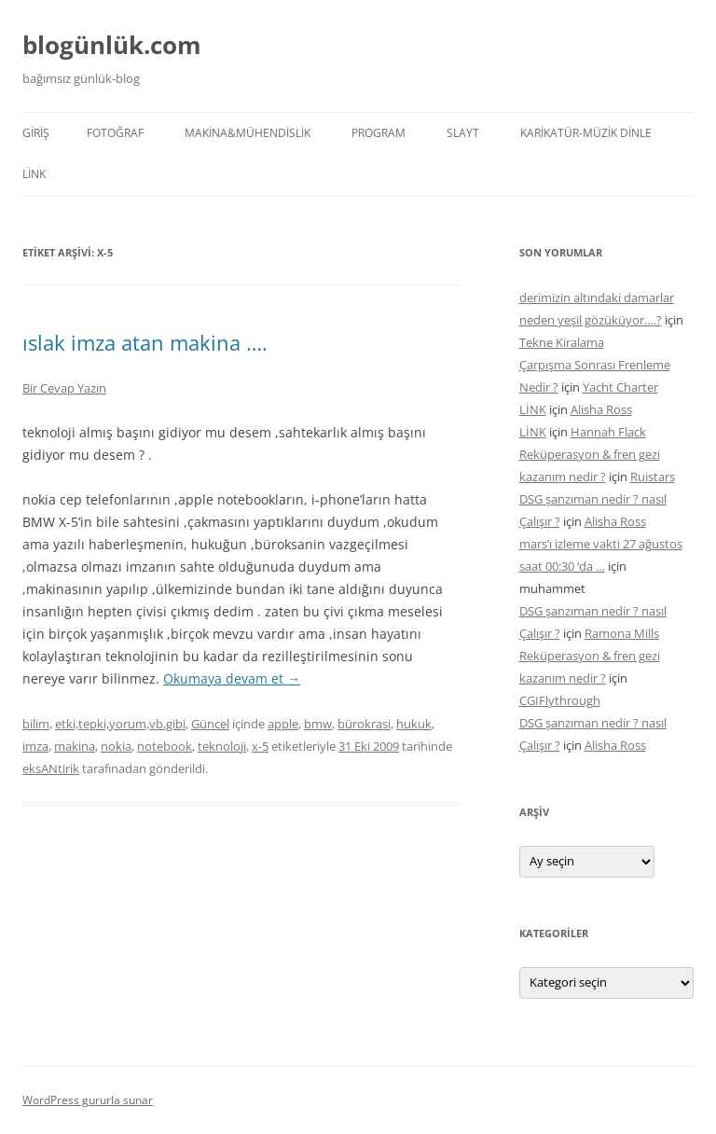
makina (74, 746)
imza (35, 746)
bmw (318, 723)
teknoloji (222, 746)
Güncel (210, 723)
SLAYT (463, 133)
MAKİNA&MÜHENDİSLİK (247, 133)
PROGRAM (378, 133)
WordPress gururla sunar (87, 1100)
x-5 (260, 746)
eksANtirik (50, 768)
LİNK (34, 174)
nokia (116, 746)
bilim (35, 723)
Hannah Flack (608, 431)
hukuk (414, 723)
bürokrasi (364, 723)
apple (283, 723)
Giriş (35, 133)
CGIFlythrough (559, 700)
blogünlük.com (111, 45)
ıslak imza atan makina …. (145, 342)
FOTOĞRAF (115, 133)
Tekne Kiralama (561, 342)
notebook (164, 746)
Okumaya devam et (231, 678)
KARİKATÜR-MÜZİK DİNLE (586, 133)
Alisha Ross (601, 409)
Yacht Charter (620, 387)
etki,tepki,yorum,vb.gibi (120, 723)
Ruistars (652, 476)
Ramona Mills (622, 633)
